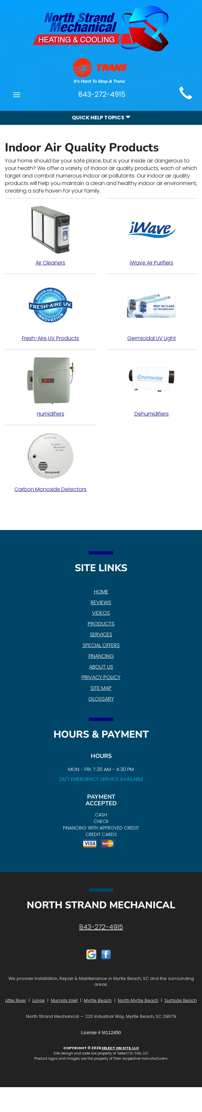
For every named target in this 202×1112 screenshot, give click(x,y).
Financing (101, 656)
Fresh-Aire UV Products (50, 311)
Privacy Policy (101, 677)
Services (101, 634)
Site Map (101, 688)
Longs (38, 1000)
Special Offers (101, 645)
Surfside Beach (180, 1000)
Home (101, 591)
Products (101, 623)
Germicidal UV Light (151, 311)
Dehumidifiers (151, 387)
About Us (101, 667)
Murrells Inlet (64, 1000)
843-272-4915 (101, 927)
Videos (101, 613)
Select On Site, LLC (120, 1048)
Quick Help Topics (101, 117)
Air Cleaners (50, 235)
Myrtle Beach (98, 1000)
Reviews (101, 602)
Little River (15, 1000)
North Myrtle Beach (138, 1000)
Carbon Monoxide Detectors (50, 462)
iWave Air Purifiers (151, 235)
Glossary (101, 699)
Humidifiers (50, 387)
